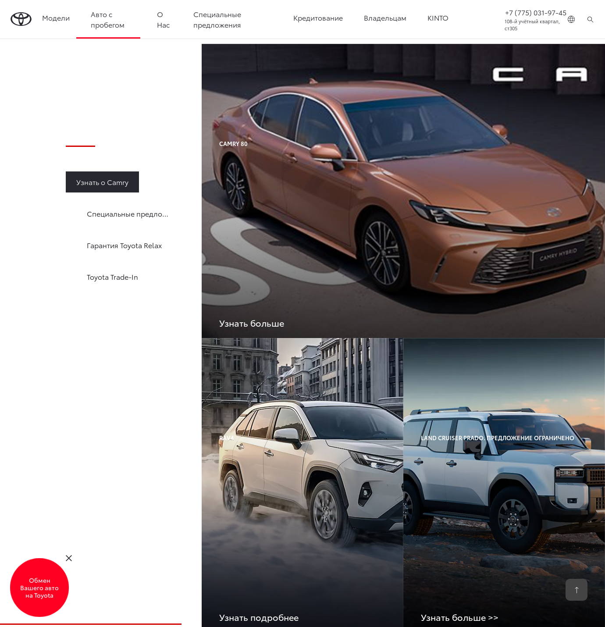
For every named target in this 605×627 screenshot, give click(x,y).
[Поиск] (590, 19)
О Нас (163, 19)
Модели (56, 17)
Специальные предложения (217, 19)
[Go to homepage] (21, 19)
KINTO (437, 17)
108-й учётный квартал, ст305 (532, 25)
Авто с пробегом (108, 19)
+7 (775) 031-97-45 (535, 12)
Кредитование (318, 17)
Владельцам (385, 17)
